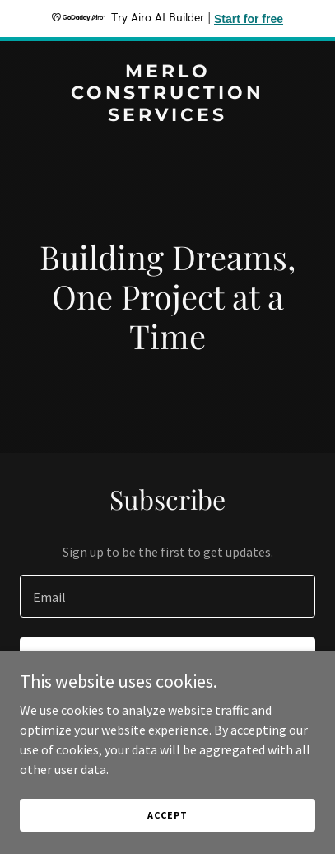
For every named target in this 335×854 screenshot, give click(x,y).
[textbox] (167, 596)
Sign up (167, 660)
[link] (167, 116)
